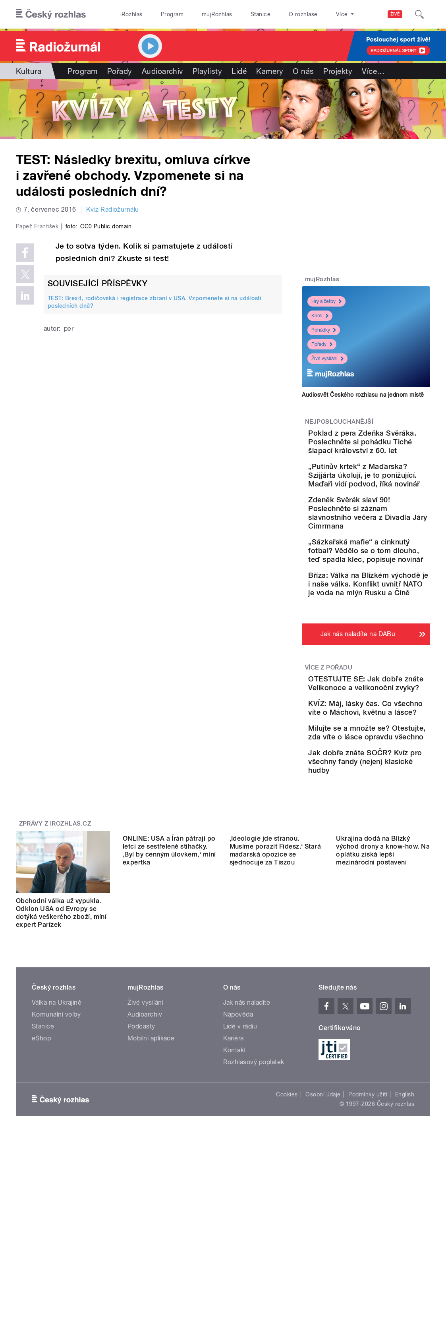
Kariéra (233, 1177)
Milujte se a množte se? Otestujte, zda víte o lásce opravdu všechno (391, 854)
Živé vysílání (327, 358)
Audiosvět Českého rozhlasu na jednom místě (363, 395)
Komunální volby (56, 1154)
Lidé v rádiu (240, 1165)
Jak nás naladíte (246, 1142)
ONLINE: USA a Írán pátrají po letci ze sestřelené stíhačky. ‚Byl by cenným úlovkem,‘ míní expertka (169, 1052)
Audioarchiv (162, 71)
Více (373, 71)
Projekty (337, 71)
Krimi (319, 315)
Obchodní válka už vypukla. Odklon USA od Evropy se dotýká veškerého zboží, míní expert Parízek (61, 1052)
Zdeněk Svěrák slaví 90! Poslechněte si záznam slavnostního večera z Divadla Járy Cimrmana (389, 552)
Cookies (286, 1234)
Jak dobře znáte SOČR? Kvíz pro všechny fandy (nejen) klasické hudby (390, 896)
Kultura (28, 71)
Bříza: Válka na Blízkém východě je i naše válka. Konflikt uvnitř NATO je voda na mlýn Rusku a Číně (390, 653)
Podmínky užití (367, 1234)
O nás (303, 71)
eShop (41, 1177)
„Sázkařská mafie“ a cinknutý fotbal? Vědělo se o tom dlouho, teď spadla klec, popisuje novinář (390, 603)
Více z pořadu (328, 746)
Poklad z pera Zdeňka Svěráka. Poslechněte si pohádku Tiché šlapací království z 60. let (391, 450)
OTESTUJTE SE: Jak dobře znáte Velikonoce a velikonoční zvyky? (388, 770)
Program (172, 14)
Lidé (239, 71)
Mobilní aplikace (151, 1177)
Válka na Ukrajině (56, 1142)
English (404, 1234)
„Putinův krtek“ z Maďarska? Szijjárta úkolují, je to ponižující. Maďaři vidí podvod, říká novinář (390, 501)
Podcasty (141, 1165)
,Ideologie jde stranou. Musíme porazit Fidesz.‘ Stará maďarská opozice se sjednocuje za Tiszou (275, 1052)
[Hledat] (419, 14)
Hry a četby (326, 301)
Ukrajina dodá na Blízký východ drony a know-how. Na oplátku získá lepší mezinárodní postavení (383, 1052)
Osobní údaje (323, 1234)
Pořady (119, 71)
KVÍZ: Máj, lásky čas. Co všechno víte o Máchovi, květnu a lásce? (388, 812)
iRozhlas (131, 14)
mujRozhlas (217, 14)
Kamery (269, 71)
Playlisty (207, 71)
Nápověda (238, 1154)
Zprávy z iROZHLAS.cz (55, 963)
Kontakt (234, 1189)
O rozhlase (303, 14)
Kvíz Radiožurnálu (112, 209)
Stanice (260, 14)
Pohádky (323, 330)
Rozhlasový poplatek (253, 1201)
